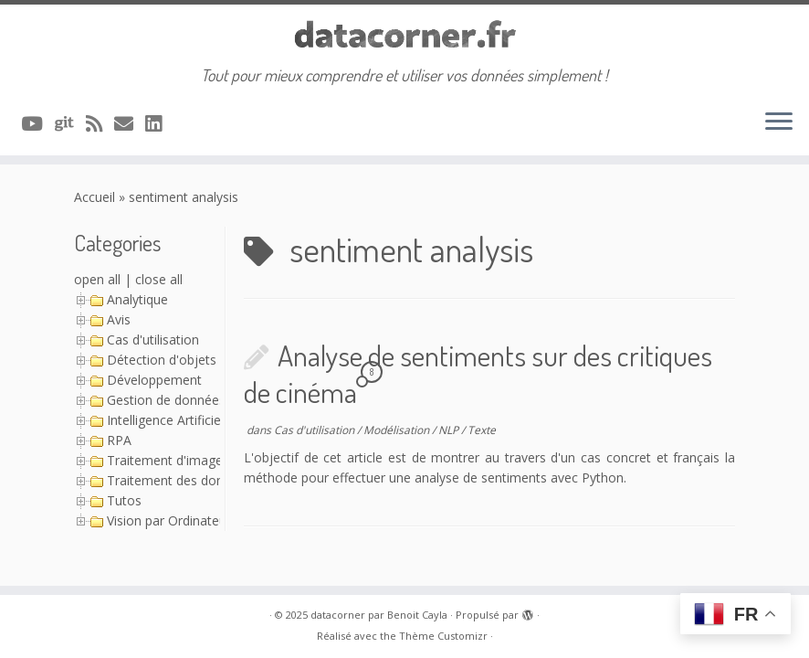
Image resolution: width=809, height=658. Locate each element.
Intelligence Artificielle (170, 420)
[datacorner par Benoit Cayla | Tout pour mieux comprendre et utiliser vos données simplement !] (404, 35)
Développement (154, 379)
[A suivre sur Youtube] (38, 123)
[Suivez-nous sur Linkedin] (159, 123)
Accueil (94, 197)
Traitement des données (179, 480)
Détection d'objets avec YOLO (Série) (217, 359)
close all (159, 279)
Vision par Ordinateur (169, 520)
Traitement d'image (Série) (185, 460)
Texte (482, 430)
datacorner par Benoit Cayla (378, 614)
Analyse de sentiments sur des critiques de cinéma (478, 373)
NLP (449, 430)
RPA (119, 440)
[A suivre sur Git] (70, 123)
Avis (119, 319)
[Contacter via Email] (129, 123)
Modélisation (397, 430)
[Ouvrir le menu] (779, 122)
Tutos (124, 500)
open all (97, 279)
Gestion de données (166, 400)
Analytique (137, 299)
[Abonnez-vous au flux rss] (100, 123)
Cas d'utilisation (153, 339)
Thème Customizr (443, 635)
